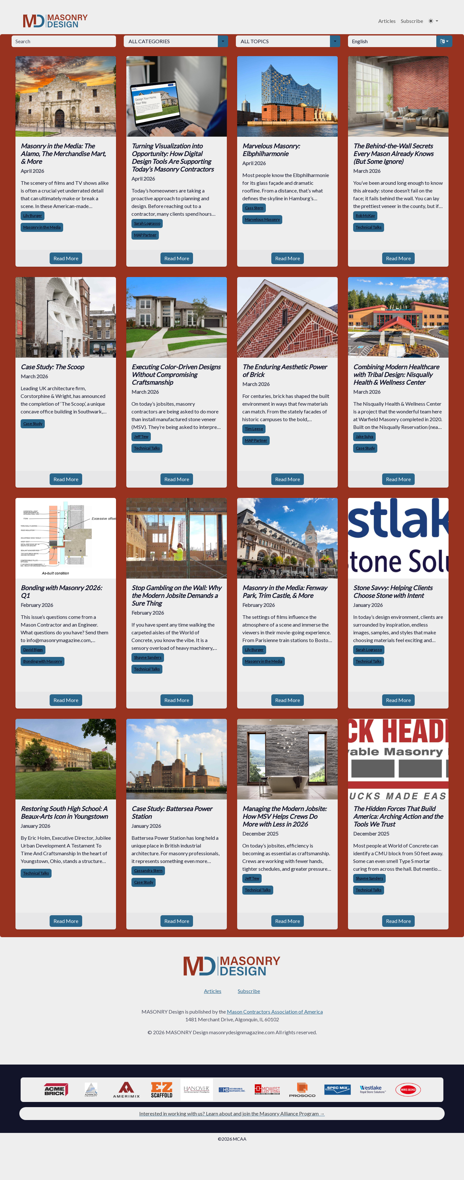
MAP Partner (145, 235)
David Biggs (33, 649)
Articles (387, 21)
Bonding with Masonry (42, 661)
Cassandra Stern (148, 870)
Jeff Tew (141, 436)
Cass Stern (254, 207)
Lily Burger (32, 215)
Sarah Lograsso (147, 223)
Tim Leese (254, 428)
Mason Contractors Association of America (275, 1011)
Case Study (32, 423)
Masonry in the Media (42, 227)
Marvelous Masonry (262, 219)
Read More (65, 258)
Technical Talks (369, 227)
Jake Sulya (364, 436)
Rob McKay (365, 215)
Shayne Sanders (147, 657)
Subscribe (412, 21)
